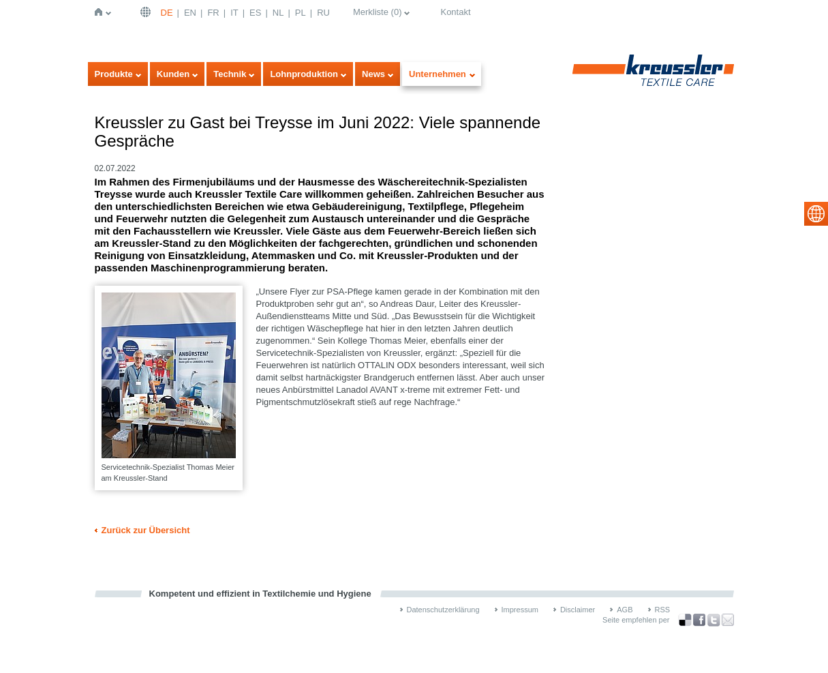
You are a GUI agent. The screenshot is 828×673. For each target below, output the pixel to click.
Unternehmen (437, 74)
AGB (624, 609)
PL (300, 13)
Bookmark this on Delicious (685, 620)
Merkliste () (377, 12)
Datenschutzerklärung (443, 609)
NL (278, 13)
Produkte (114, 74)
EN (190, 13)
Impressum (520, 609)
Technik (229, 74)
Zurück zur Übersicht (146, 530)
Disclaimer (577, 609)
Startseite (101, 12)
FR (213, 13)
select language (816, 214)
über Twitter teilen (713, 620)
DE (167, 13)
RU (323, 13)
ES (255, 13)
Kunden (173, 74)
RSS (663, 609)
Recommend (728, 620)
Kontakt (455, 12)
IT (234, 13)
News (373, 74)
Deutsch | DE (147, 12)
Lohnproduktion (304, 74)
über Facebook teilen (699, 620)
